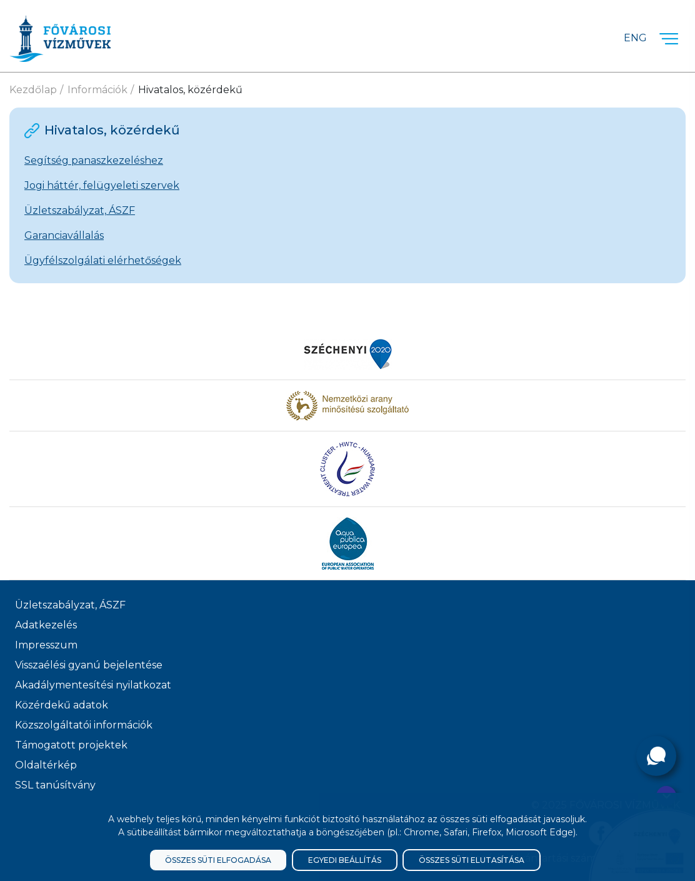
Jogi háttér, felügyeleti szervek (101, 185)
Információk (98, 90)
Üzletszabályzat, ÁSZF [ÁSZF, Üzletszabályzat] (70, 605)
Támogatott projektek (71, 745)
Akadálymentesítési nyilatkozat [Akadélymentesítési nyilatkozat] (93, 685)
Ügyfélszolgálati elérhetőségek (102, 260)
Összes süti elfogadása (218, 860)
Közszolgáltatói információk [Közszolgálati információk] (83, 725)
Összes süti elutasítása (471, 860)
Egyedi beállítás (344, 860)
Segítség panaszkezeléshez (93, 160)
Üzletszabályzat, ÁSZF (79, 210)
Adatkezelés (46, 625)
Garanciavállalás (64, 235)
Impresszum (46, 645)
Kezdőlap (33, 90)
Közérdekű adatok (61, 705)
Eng (635, 38)
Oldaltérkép (46, 765)
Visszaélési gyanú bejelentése (88, 665)
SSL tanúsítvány (55, 785)
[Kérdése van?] (656, 756)
